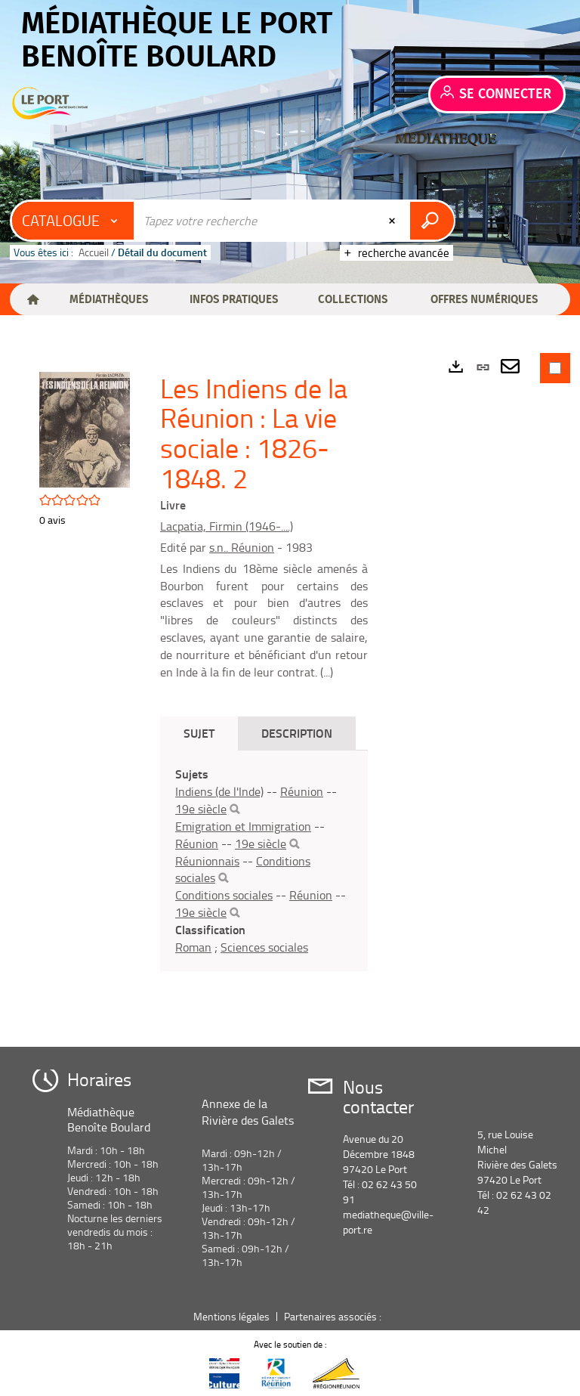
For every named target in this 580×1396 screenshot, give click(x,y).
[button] (108, 299)
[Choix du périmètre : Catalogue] (73, 221)
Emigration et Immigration (243, 826)
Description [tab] (296, 732)
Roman (193, 947)
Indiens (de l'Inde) (219, 791)
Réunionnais (207, 861)
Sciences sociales (264, 947)
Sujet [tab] (199, 732)
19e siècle (201, 808)
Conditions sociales (224, 895)
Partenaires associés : (334, 1316)
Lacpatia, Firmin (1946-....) (226, 526)
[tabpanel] (264, 860)
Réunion (301, 791)
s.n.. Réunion (241, 547)
